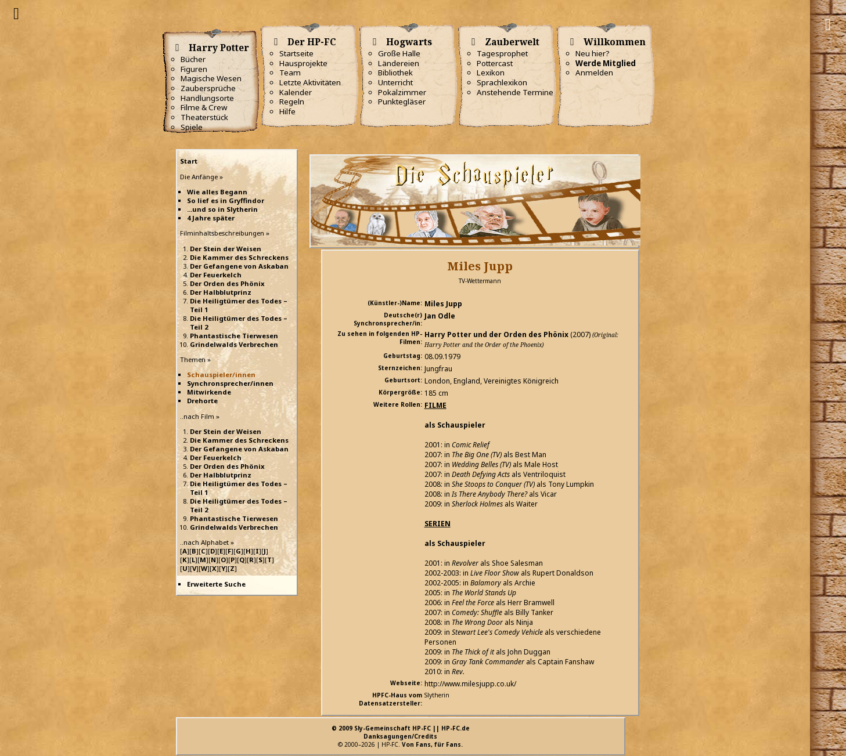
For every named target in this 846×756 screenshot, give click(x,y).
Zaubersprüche (208, 88)
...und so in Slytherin (222, 209)
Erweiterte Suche (216, 584)
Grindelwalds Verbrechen (234, 344)
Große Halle (399, 53)
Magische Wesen (211, 78)
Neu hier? (592, 53)
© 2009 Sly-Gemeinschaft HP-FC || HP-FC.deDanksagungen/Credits (401, 732)
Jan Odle (439, 316)
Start (188, 161)
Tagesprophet (502, 53)
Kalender (295, 92)
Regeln (291, 101)
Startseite (296, 53)
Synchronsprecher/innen (230, 383)
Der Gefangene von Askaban (239, 266)
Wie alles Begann (217, 191)
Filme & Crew (204, 107)
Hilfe (287, 111)
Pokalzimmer (402, 92)
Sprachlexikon (502, 82)
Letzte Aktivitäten (310, 82)
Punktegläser (402, 101)
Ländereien (398, 63)
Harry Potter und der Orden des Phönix (496, 334)
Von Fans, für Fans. (432, 744)
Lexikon (491, 72)
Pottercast (495, 63)
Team (290, 72)
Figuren (194, 69)
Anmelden (594, 72)
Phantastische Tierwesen (234, 335)
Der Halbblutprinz (220, 292)
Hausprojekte (303, 63)
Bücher (193, 59)
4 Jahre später (211, 218)
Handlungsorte (207, 98)
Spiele (192, 127)
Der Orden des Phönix (227, 283)
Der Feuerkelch (216, 274)
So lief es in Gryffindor (225, 200)
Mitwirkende (209, 392)
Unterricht (395, 82)
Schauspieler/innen (221, 374)
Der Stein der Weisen (225, 248)
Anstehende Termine (515, 92)
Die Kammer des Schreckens (239, 257)
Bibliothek (395, 72)
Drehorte (202, 400)
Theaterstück (204, 117)
